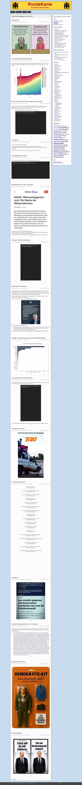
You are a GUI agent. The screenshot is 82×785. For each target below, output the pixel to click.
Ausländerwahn (58, 103)
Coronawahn (56, 68)
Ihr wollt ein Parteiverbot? (19, 482)
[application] (30, 122)
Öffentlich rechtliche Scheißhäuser (21, 240)
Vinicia (20, 22)
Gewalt (55, 78)
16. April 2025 (25, 626)
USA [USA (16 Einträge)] (59, 154)
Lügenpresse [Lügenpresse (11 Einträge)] (56, 141)
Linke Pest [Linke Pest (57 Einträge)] (57, 137)
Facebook (56, 71)
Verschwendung (57, 119)
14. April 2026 (25, 22)
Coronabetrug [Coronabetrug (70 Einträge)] (63, 128)
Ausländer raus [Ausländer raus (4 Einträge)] (64, 126)
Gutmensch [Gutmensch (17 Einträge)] (56, 134)
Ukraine (55, 118)
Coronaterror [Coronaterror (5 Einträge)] (56, 129)
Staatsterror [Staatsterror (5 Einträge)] (55, 154)
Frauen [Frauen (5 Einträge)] (65, 131)
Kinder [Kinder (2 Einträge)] (65, 134)
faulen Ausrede (28, 298)
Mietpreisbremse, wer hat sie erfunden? (22, 184)
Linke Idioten (57, 86)
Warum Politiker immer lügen (59, 47)
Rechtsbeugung (57, 110)
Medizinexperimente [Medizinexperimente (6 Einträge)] (57, 146)
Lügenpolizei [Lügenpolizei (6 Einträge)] (66, 139)
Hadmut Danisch (56, 22)
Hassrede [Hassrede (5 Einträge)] (62, 134)
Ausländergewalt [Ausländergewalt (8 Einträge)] (57, 126)
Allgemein (56, 64)
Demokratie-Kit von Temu (18, 661)
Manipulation (56, 96)
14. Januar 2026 (29, 186)
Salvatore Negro (21, 60)
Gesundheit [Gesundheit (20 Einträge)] (63, 132)
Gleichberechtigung (57, 81)
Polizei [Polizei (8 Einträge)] (62, 149)
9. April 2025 (25, 663)
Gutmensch (56, 82)
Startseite (13, 12)
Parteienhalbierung (17, 733)
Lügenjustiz (56, 91)
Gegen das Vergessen (58, 75)
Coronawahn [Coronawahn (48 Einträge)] (63, 129)
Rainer (20, 103)
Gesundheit (56, 77)
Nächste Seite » (14, 779)
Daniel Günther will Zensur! (19, 286)
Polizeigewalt (57, 108)
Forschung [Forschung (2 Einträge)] (62, 131)
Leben (55, 89)
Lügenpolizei (56, 92)
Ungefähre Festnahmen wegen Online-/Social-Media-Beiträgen (29, 338)
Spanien (55, 114)
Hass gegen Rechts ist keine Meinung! (22, 378)
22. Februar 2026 (26, 142)
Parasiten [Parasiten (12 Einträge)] (55, 147)
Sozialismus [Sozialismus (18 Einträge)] (66, 151)
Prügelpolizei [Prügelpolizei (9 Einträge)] (56, 150)
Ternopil (20, 142)
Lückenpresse (57, 95)
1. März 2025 (28, 735)
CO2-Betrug (15, 140)
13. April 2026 (28, 60)
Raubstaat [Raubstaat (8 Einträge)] (64, 150)
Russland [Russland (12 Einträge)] (60, 151)
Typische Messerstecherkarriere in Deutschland (25, 624)
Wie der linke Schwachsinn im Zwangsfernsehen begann (27, 101)
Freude (55, 73)
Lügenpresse (56, 94)
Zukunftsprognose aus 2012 (19, 155)
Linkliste (24, 12)
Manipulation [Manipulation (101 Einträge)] (58, 143)
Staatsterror (15, 577)
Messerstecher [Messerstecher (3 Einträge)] (65, 146)
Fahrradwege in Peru (63, 57)
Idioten (55, 85)
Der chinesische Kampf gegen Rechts (22, 58)
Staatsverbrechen (57, 115)
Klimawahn (56, 87)
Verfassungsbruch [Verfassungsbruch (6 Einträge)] (65, 154)
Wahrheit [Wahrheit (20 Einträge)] (61, 155)
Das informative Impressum (58, 24)
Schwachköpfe (56, 113)
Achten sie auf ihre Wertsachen (59, 39)
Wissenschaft (15, 20)
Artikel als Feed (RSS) (57, 162)
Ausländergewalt (57, 66)
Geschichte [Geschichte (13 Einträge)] (56, 132)
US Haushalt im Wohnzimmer (59, 34)
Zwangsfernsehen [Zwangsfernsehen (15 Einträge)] (58, 157)
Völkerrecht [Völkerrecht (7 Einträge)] (56, 155)
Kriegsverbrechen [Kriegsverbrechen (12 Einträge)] (62, 135)
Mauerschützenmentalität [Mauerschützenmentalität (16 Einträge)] (60, 145)
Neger (55, 99)
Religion (55, 112)
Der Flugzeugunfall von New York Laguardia (61, 35)
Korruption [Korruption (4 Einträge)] (55, 135)
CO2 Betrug (60, 58)
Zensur (56, 105)
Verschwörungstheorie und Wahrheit (60, 43)
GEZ (55, 80)
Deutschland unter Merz (18, 428)
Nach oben (60, 783)
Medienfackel (55, 23)
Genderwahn (56, 76)
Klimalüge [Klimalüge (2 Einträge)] (68, 134)
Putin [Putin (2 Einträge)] (60, 150)
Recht (55, 109)
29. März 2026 (25, 103)
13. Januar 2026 (25, 288)
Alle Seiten (19, 12)
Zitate (29, 12)
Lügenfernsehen (57, 90)
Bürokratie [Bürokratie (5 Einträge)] (55, 127)
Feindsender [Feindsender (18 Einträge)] (57, 131)
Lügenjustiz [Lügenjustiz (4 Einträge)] (64, 137)
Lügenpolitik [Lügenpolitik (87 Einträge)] (58, 139)
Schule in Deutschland (58, 40)
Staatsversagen (57, 117)
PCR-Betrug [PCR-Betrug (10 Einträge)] (62, 147)
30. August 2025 (29, 579)
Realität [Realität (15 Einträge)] (55, 151)
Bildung (55, 67)
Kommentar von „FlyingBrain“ (20, 325)
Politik (55, 101)
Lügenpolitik (57, 104)
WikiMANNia (55, 21)
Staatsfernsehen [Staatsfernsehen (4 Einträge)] (63, 152)
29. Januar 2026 (26, 157)
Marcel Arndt (56, 57)
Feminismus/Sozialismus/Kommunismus (61, 72)
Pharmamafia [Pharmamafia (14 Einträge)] (57, 149)
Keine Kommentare (46, 22)
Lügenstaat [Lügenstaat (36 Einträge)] (64, 141)
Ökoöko (55, 100)
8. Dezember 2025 (29, 430)
